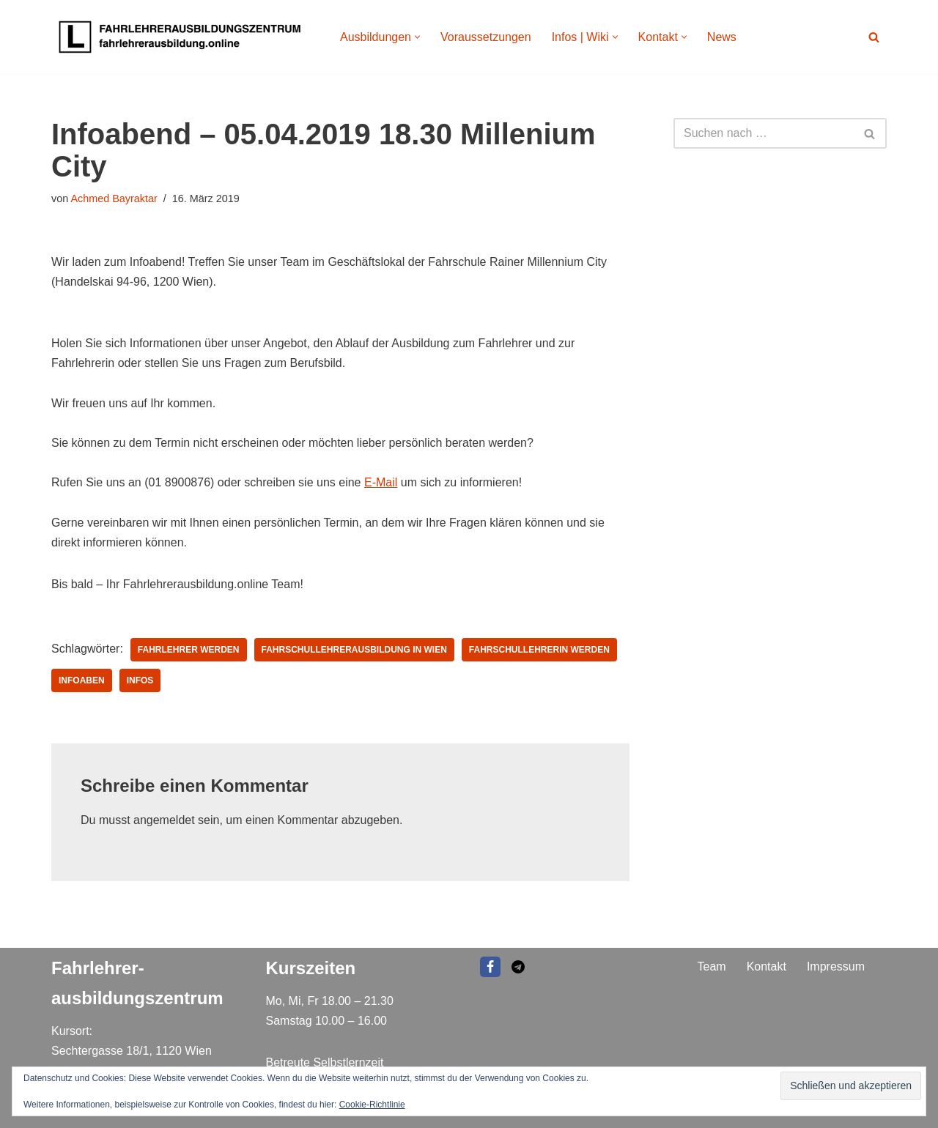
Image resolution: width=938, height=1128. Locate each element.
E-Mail (380, 482)
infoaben (82, 680)
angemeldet (164, 820)
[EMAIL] (518, 967)
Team (712, 966)
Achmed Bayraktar (113, 198)
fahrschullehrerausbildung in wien (354, 650)
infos (140, 680)
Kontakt (766, 966)
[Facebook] (490, 967)
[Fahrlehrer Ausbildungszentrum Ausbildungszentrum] (183, 37)
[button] (417, 37)
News (721, 37)
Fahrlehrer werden (189, 650)
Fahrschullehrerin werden (539, 650)
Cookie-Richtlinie (372, 1104)
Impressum (836, 966)
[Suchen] (873, 36)
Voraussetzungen (485, 37)
